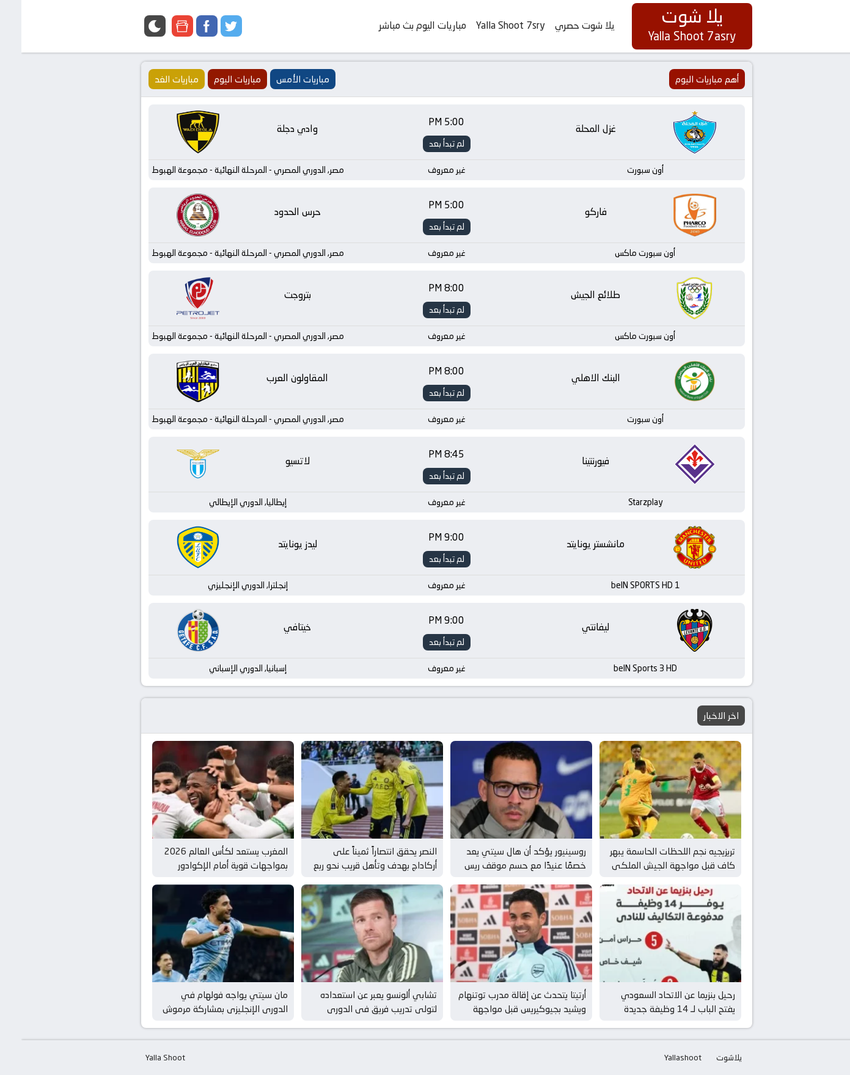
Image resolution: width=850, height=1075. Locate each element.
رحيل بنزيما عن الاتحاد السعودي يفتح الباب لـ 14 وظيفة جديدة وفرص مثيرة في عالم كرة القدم (655, 1008)
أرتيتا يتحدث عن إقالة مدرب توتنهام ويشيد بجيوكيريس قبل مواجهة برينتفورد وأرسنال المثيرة (501, 1008)
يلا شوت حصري (563, 25)
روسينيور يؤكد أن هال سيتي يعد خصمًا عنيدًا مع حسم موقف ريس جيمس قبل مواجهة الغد (504, 865)
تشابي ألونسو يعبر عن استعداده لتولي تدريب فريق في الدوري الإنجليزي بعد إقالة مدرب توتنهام (355, 1008)
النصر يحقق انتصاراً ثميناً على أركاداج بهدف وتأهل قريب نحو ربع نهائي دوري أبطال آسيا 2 (354, 865)
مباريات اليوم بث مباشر (401, 25)
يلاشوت (707, 1057)
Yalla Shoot (144, 1057)
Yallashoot (661, 1057)
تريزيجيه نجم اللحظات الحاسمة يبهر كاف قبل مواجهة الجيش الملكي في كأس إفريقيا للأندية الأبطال (651, 865)
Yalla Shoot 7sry (489, 25)
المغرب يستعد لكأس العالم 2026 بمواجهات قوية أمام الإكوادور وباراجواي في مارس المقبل (204, 865)
